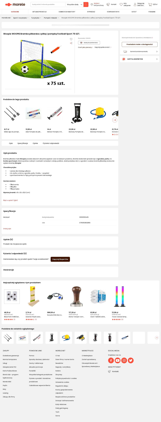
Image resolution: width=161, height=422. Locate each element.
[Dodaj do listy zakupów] (71, 39)
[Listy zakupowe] (125, 4)
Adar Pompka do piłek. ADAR (33, 132)
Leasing (5, 393)
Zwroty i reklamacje (36, 363)
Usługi (5, 363)
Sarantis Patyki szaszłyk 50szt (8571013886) (33, 317)
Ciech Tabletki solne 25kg (98, 317)
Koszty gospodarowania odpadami (64, 391)
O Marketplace (87, 356)
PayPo (5, 385)
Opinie (35, 143)
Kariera (58, 371)
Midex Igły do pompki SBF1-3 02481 (12, 132)
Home (58, 416)
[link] (39, 12)
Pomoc (31, 356)
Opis (11, 143)
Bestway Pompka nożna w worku (98, 132)
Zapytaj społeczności (102, 47)
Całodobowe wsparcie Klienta (39, 385)
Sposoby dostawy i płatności (39, 359)
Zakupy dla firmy (9, 397)
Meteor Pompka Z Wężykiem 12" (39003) (55, 132)
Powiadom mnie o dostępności (140, 44)
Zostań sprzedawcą (89, 359)
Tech (57, 412)
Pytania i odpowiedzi (51, 143)
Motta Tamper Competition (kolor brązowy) (76, 317)
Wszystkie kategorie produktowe (40, 375)
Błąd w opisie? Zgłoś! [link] (10, 200)
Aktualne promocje (36, 367)
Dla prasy (59, 375)
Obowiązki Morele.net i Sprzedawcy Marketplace (91, 365)
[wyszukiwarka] (59, 4)
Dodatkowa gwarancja (11, 356)
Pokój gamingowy (62, 408)
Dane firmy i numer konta (65, 359)
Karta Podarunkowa (10, 371)
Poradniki (32, 371)
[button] (38, 62)
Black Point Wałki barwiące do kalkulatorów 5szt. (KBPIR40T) (12, 317)
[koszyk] (153, 4)
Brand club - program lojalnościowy (10, 376)
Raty (4, 389)
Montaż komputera (10, 359)
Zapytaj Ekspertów (60, 259)
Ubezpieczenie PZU (9, 367)
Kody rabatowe (61, 404)
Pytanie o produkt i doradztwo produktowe (40, 380)
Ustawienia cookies (62, 382)
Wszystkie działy (72, 4)
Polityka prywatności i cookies (66, 378)
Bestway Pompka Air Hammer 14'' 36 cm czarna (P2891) (76, 132)
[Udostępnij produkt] (71, 43)
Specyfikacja (23, 143)
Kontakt (115, 371)
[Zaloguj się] (139, 4)
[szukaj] (85, 4)
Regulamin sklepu (62, 386)
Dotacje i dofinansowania (65, 401)
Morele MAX (7, 382)
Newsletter (59, 363)
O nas (58, 356)
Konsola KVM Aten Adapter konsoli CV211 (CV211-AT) (55, 315)
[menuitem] (39, 12)
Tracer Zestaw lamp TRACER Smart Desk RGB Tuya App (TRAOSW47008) (120, 317)
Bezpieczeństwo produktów (65, 397)
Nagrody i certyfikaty (63, 367)
